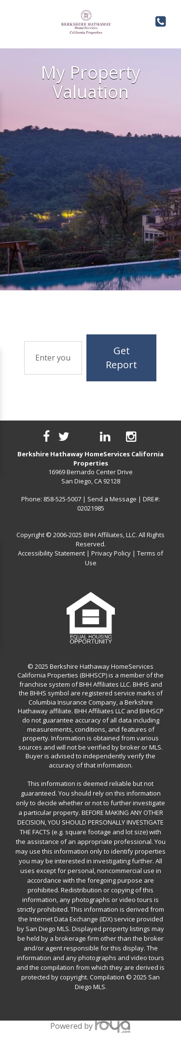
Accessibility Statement (51, 553)
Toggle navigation (13, 18)
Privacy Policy (111, 553)
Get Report (121, 357)
